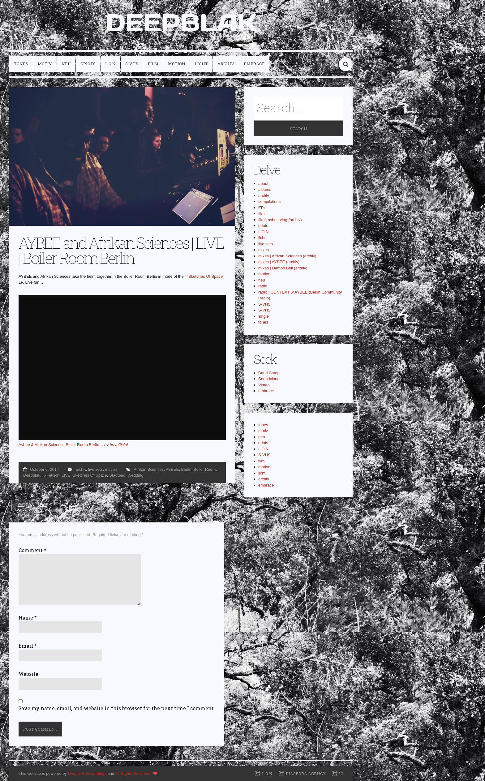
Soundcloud (269, 378)
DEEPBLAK (181, 22)
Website (28, 674)
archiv (225, 64)
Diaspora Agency (306, 773)
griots (88, 64)
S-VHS (131, 64)
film (153, 64)
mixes (263, 249)
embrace (254, 64)
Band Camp (269, 373)
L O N (110, 64)
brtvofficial (119, 444)
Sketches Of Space (205, 276)
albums (264, 189)
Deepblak (31, 475)
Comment (32, 550)
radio (262, 286)
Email (28, 646)
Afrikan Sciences (149, 469)
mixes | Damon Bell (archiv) (282, 268)
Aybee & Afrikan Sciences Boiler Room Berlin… (61, 444)
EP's (262, 207)
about (263, 183)
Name (28, 618)
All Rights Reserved (132, 773)
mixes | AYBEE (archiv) (278, 262)
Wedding (136, 475)
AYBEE (172, 469)
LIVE (66, 475)
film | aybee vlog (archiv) (280, 219)
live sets (95, 469)
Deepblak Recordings (87, 773)
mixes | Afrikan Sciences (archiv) (287, 256)
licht (201, 64)
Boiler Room (205, 469)
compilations (269, 201)
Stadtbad (117, 475)
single (263, 316)
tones (21, 64)
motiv (45, 64)
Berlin (186, 469)
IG (341, 773)
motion (176, 64)
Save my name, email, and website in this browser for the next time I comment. (117, 708)
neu (66, 64)
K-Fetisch (50, 475)
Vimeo (264, 385)
